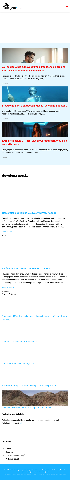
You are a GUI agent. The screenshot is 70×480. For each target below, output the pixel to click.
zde (21, 423)
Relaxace (4, 157)
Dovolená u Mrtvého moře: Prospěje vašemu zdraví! (26, 407)
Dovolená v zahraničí (8, 231)
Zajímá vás (5, 83)
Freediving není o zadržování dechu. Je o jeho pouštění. (34, 105)
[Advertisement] (35, 27)
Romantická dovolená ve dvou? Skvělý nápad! (29, 213)
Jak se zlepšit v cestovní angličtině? (19, 363)
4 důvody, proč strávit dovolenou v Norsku (26, 268)
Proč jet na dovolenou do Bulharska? (19, 341)
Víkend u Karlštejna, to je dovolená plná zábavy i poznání (29, 385)
